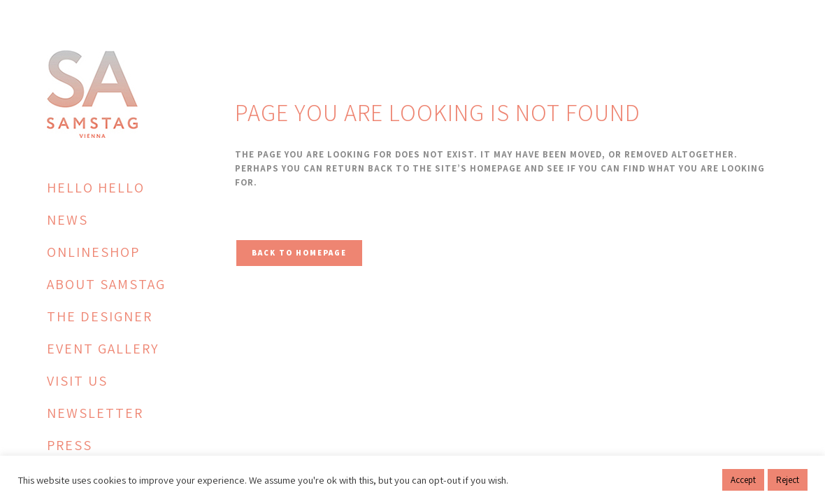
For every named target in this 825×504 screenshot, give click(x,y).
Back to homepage (299, 253)
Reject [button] (787, 480)
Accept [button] (743, 480)
